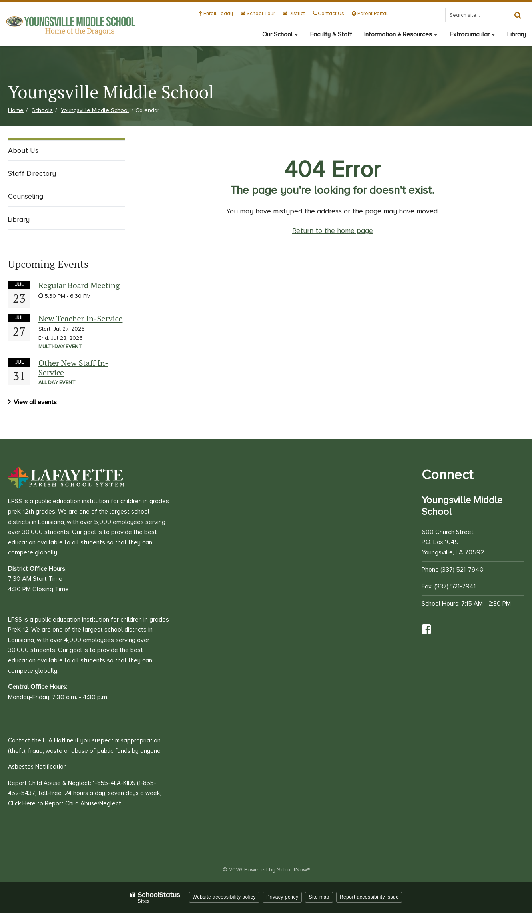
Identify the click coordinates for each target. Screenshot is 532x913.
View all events (35, 402)
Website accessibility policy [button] (224, 897)
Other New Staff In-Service (73, 367)
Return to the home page (332, 230)
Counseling (25, 196)
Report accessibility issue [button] (369, 897)
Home (16, 110)
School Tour (258, 13)
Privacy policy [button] (282, 897)
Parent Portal (369, 13)
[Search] (518, 15)
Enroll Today (216, 13)
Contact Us (328, 13)
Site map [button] (319, 897)
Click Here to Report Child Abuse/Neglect (64, 803)
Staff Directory (32, 173)
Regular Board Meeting (79, 285)
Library (19, 219)
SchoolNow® (293, 869)
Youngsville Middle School (95, 110)
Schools (42, 110)
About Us (23, 150)
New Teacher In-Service (80, 318)
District (294, 13)
